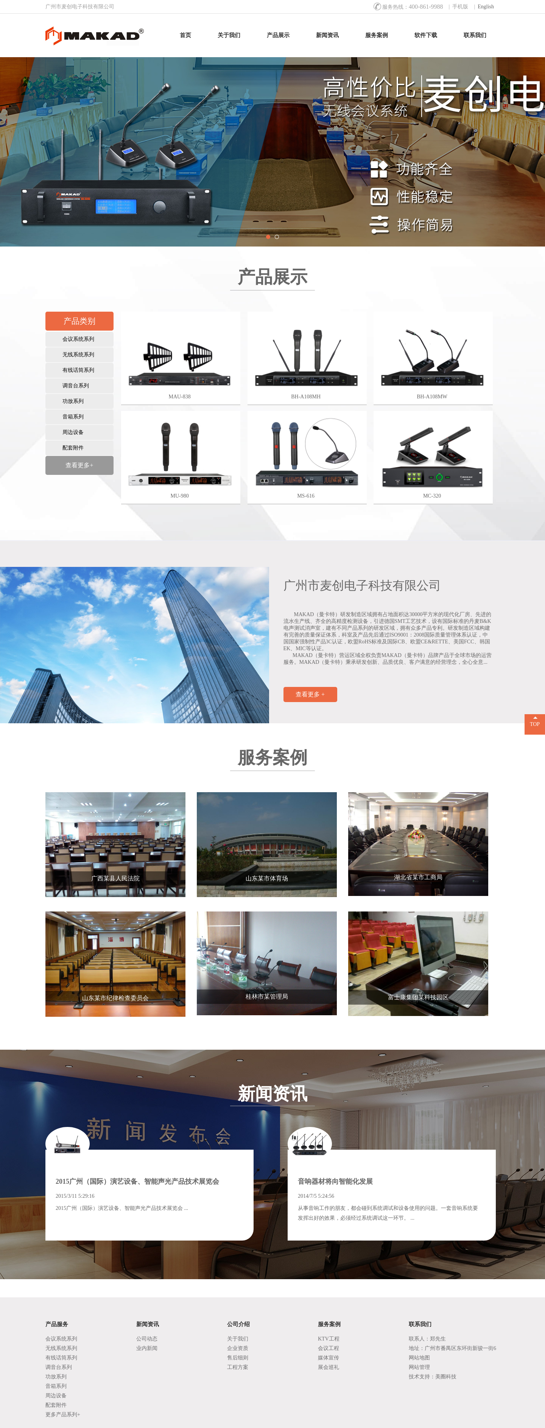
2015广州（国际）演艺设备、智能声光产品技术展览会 (137, 1181)
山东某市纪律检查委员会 (115, 998)
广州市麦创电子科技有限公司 (362, 585)
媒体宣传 (328, 1358)
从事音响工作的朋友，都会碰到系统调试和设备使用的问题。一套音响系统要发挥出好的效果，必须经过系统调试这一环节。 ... (388, 1213)
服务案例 (376, 35)
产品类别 (79, 321)
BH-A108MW (432, 397)
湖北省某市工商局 (418, 877)
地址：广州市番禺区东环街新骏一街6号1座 (452, 1349)
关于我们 (229, 35)
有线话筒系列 (78, 370)
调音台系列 (75, 386)
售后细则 (237, 1358)
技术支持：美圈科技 (432, 1377)
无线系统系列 (78, 354)
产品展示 (278, 35)
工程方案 (237, 1367)
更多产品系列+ (62, 1414)
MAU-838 (179, 397)
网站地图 (419, 1358)
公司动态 (146, 1339)
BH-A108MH (306, 397)
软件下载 (425, 35)
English (486, 6)
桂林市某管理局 (267, 996)
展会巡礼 (328, 1367)
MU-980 (180, 496)
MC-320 (432, 496)
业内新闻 (146, 1348)
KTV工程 (328, 1339)
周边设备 (73, 432)
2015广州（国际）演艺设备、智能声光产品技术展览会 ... (122, 1208)
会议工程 (328, 1348)
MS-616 (306, 496)
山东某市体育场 (267, 878)
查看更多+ (79, 465)
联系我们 (475, 35)
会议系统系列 (78, 339)
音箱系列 (73, 417)
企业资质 (237, 1348)
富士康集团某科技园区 (418, 997)
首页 (185, 35)
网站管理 (419, 1367)
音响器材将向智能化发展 (335, 1181)
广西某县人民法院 (115, 878)
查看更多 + (310, 694)
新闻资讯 (327, 35)
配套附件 (73, 448)
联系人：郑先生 (427, 1339)
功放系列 (73, 401)
